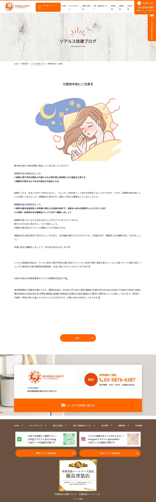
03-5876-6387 (146, 7)
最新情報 (24, 64)
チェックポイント (74, 7)
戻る (77, 337)
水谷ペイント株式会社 (110, 453)
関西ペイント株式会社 (46, 453)
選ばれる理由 (86, 7)
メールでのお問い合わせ (80, 405)
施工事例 (113, 7)
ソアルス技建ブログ (38, 64)
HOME (64, 6)
